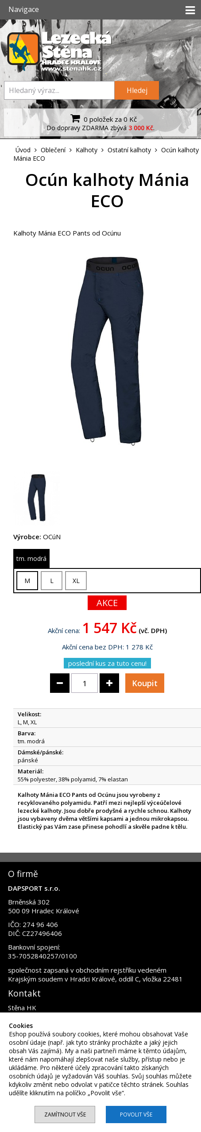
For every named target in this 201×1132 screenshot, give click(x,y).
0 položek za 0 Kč (102, 118)
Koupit (145, 683)
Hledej (137, 90)
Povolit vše (136, 1114)
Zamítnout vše (65, 1114)
